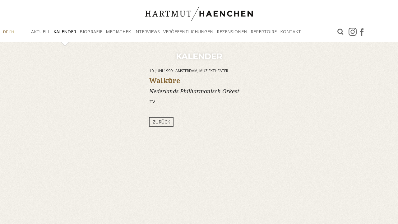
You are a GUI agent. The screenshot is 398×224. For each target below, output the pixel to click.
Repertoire (264, 32)
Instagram (353, 31)
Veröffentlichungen (188, 32)
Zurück (161, 122)
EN (11, 32)
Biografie (91, 32)
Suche (340, 31)
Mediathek (118, 32)
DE (5, 32)
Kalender (64, 32)
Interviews (147, 32)
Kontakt (290, 32)
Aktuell (40, 32)
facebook (361, 31)
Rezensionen (232, 32)
